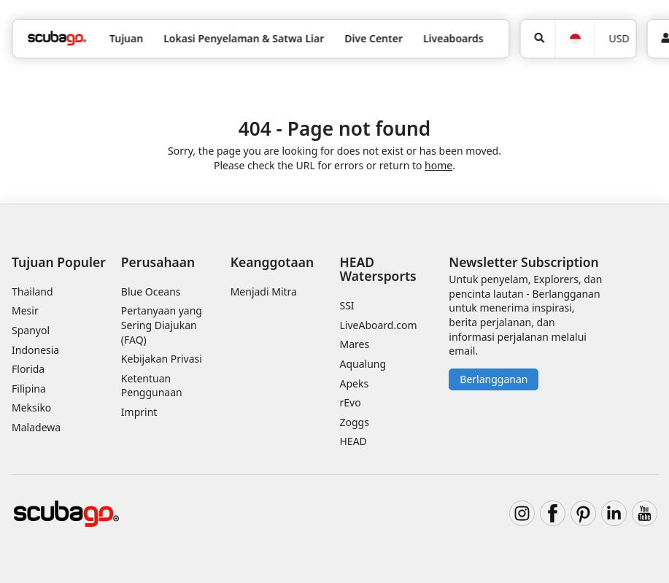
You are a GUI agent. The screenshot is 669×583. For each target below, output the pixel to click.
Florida (28, 369)
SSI (347, 305)
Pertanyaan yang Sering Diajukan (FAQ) (161, 325)
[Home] (57, 38)
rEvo (350, 402)
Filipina (29, 388)
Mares (355, 344)
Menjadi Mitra (264, 291)
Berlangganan (493, 379)
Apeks (354, 383)
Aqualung (363, 364)
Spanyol (31, 330)
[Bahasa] (574, 39)
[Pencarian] (538, 39)
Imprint (139, 412)
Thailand (32, 291)
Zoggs (354, 422)
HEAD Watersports (378, 269)
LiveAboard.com (378, 325)
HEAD (353, 441)
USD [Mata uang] (618, 38)
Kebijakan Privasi (161, 359)
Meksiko (31, 407)
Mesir (25, 310)
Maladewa (36, 427)
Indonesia (35, 350)
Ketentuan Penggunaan (151, 385)
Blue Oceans (151, 291)
